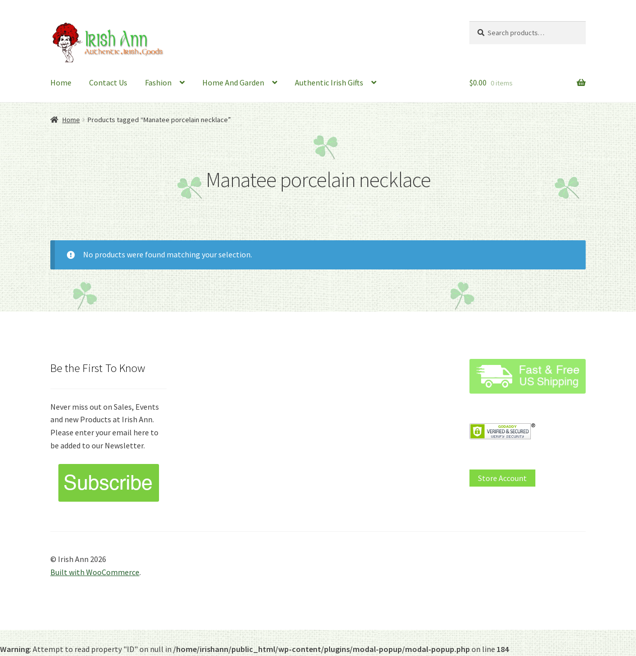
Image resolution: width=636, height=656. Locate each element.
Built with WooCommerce (94, 572)
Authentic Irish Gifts (329, 82)
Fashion (158, 82)
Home (60, 82)
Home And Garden (233, 82)
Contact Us (108, 82)
